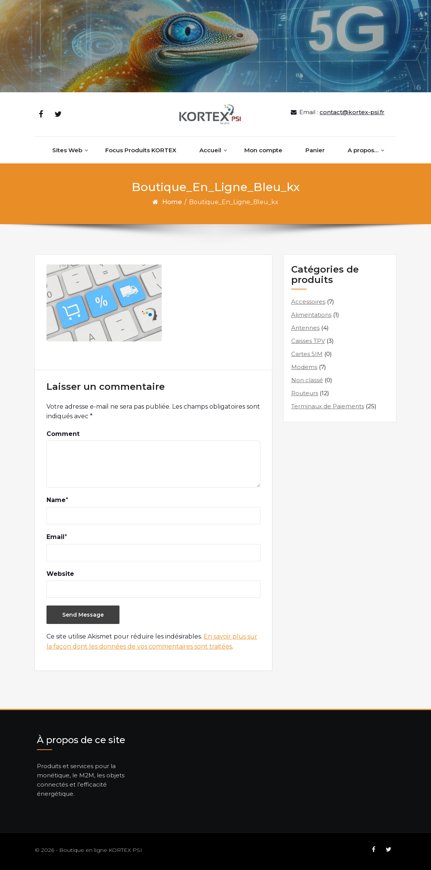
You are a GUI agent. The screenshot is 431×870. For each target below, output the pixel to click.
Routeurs (304, 393)
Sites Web (67, 150)
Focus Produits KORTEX (140, 150)
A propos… (363, 150)
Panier (315, 150)
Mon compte (263, 150)
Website (60, 573)
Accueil (210, 150)
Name (56, 500)
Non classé (307, 380)
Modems (304, 367)
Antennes (305, 327)
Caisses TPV (308, 340)
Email (55, 537)
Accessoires (308, 301)
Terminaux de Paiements (327, 406)
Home (172, 202)
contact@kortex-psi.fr (352, 112)
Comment (63, 433)
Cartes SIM (307, 354)
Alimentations (311, 314)
